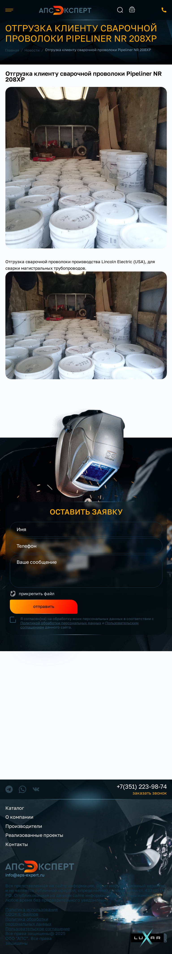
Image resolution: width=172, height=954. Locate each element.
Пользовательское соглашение (37, 928)
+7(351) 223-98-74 (142, 787)
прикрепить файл (36, 593)
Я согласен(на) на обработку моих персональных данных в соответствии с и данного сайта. (87, 623)
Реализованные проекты (34, 835)
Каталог (14, 808)
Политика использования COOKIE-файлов (31, 912)
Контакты (16, 844)
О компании (19, 817)
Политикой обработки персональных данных (60, 623)
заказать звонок (164, 10)
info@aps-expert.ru (24, 875)
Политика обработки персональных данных (28, 921)
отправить (43, 606)
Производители (23, 826)
